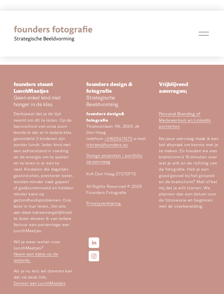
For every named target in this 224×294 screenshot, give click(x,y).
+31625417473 (118, 138)
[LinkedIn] (94, 242)
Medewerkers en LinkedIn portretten (185, 123)
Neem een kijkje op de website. (36, 257)
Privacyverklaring (103, 203)
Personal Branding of (179, 113)
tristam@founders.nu (107, 144)
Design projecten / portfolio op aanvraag (114, 158)
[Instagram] (94, 256)
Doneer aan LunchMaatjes (40, 283)
